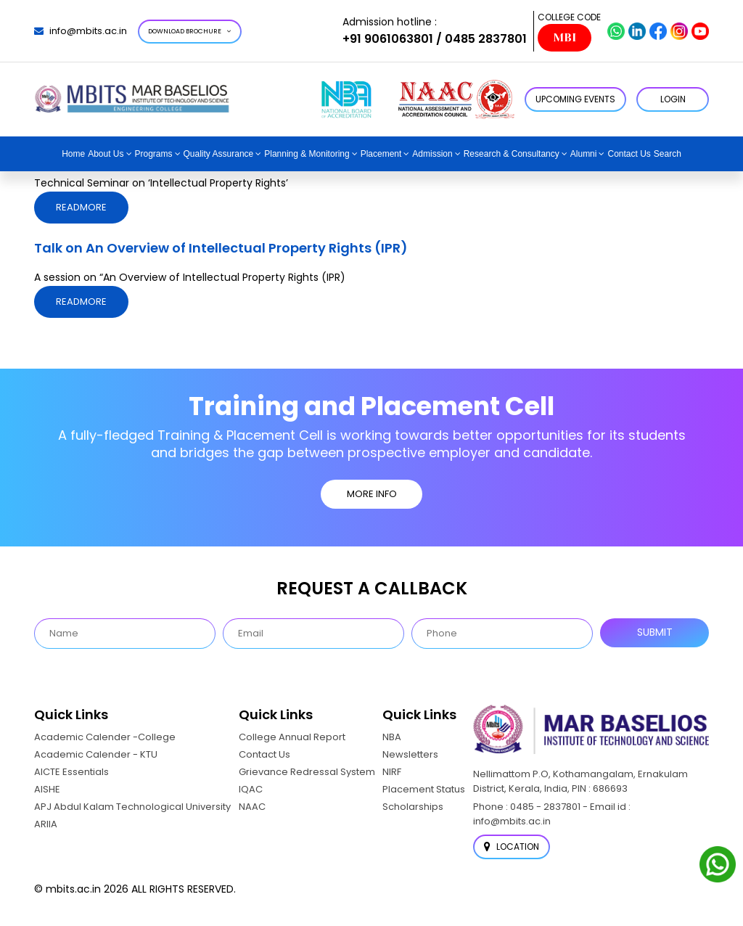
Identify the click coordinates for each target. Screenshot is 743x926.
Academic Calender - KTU (95, 754)
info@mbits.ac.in (80, 31)
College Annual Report (292, 737)
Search (667, 154)
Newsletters (410, 754)
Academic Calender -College (105, 737)
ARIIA (45, 824)
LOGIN (673, 99)
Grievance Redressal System (307, 772)
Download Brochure (189, 31)
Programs (154, 154)
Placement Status (423, 789)
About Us (105, 154)
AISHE (47, 789)
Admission (432, 154)
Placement (381, 154)
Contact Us (628, 154)
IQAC (251, 789)
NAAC (252, 807)
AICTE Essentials (71, 772)
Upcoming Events (575, 99)
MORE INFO (372, 494)
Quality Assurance (219, 154)
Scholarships (412, 807)
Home (73, 154)
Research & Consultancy (511, 154)
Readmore (81, 207)
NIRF (391, 772)
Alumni (583, 154)
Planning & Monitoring (306, 154)
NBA (391, 737)
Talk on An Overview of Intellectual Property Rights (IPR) (221, 248)
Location (511, 846)
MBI (564, 37)
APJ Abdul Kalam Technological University (132, 807)
